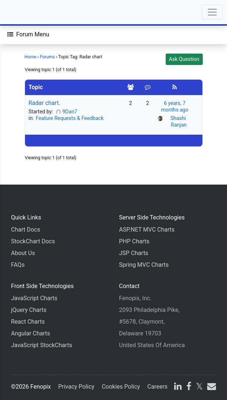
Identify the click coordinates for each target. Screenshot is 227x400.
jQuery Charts (28, 309)
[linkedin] (178, 387)
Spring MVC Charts (144, 264)
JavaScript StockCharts (41, 345)
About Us (23, 253)
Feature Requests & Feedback (70, 118)
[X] (199, 387)
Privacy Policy (76, 386)
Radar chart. (45, 102)
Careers (157, 386)
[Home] (26, 12)
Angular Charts (30, 333)
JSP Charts (133, 253)
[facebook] (189, 387)
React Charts (28, 321)
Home (30, 56)
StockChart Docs (33, 241)
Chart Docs (25, 229)
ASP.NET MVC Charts (146, 229)
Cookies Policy (121, 386)
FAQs (18, 264)
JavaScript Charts (34, 298)
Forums (47, 56)
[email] (211, 387)
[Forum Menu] (28, 34)
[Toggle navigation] (212, 12)
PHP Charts (134, 241)
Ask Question (184, 59)
